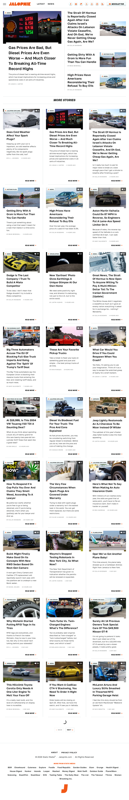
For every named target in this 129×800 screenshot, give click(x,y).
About (54, 752)
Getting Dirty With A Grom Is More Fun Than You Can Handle (82, 58)
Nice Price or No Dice (14, 399)
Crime (95, 663)
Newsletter (116, 4)
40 (124, 600)
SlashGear (35, 775)
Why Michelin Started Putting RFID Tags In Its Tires (21, 625)
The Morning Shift (13, 328)
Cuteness (32, 767)
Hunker (28, 771)
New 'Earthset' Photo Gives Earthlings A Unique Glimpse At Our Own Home (63, 280)
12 (81, 254)
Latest (41, 4)
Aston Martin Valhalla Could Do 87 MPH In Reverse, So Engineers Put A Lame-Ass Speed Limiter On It (106, 217)
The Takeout (97, 775)
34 (124, 111)
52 (38, 463)
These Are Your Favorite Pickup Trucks (64, 351)
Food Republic (63, 767)
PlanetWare (111, 771)
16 (81, 111)
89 (38, 399)
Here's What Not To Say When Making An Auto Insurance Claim (107, 488)
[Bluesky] (76, 4)
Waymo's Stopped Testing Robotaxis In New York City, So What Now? (64, 559)
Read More (29, 181)
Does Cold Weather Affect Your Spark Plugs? (18, 136)
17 (124, 663)
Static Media (49, 757)
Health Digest (112, 767)
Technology (54, 532)
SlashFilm (23, 775)
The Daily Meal (71, 775)
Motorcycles (109, 54)
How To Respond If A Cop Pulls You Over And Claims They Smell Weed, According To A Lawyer (21, 491)
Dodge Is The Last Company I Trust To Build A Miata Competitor (18, 280)
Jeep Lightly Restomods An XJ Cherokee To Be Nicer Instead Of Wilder (107, 424)
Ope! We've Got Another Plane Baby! (107, 555)
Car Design (54, 599)
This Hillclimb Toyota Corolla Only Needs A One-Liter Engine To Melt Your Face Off (20, 690)
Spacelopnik (54, 254)
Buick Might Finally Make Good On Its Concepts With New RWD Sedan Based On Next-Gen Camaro (20, 560)
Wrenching (11, 663)
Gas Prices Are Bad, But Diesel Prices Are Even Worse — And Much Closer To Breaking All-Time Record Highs (32, 58)
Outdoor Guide (96, 771)
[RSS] (102, 4)
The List (85, 775)
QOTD (52, 328)
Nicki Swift (82, 771)
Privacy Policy (69, 753)
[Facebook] (71, 4)
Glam (91, 767)
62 (38, 532)
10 (81, 663)
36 (124, 328)
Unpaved (96, 399)
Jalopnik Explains (13, 110)
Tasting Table (56, 775)
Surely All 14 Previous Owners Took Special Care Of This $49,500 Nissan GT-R (106, 626)
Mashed (56, 771)
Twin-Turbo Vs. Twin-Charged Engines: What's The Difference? (64, 625)
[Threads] (92, 4)
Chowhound (19, 767)
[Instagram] (97, 4)
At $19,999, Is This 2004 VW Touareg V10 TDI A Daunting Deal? (21, 424)
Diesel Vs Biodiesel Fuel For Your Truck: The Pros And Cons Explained (64, 425)
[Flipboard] (81, 4)
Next (69, 730)
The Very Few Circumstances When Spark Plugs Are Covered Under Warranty (62, 491)
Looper (46, 771)
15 (81, 532)
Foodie (52, 767)
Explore (42, 767)
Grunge (100, 767)
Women (118, 775)
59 (38, 600)
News (51, 4)
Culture (10, 462)
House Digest (16, 771)
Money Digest (68, 771)
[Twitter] (86, 4)
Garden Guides (80, 767)
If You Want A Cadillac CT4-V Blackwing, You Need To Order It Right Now (63, 690)
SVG (45, 775)
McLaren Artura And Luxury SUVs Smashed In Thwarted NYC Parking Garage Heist (106, 690)
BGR (10, 767)
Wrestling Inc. (65, 779)
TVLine (108, 775)
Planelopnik (97, 532)
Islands (37, 771)
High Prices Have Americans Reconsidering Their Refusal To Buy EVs (81, 80)
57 (124, 254)
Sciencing (12, 775)
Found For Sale (98, 599)
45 (38, 328)
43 (81, 189)
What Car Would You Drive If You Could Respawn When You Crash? (105, 355)
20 (124, 399)
